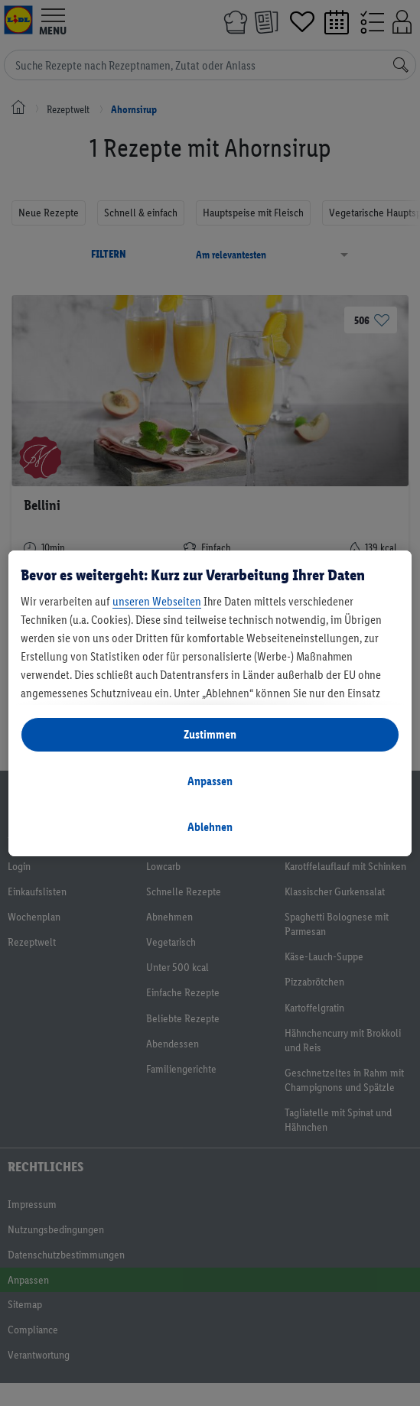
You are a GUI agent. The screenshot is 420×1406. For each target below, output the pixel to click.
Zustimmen (210, 734)
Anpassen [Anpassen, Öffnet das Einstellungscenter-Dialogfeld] (210, 781)
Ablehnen (210, 827)
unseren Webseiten (156, 601)
